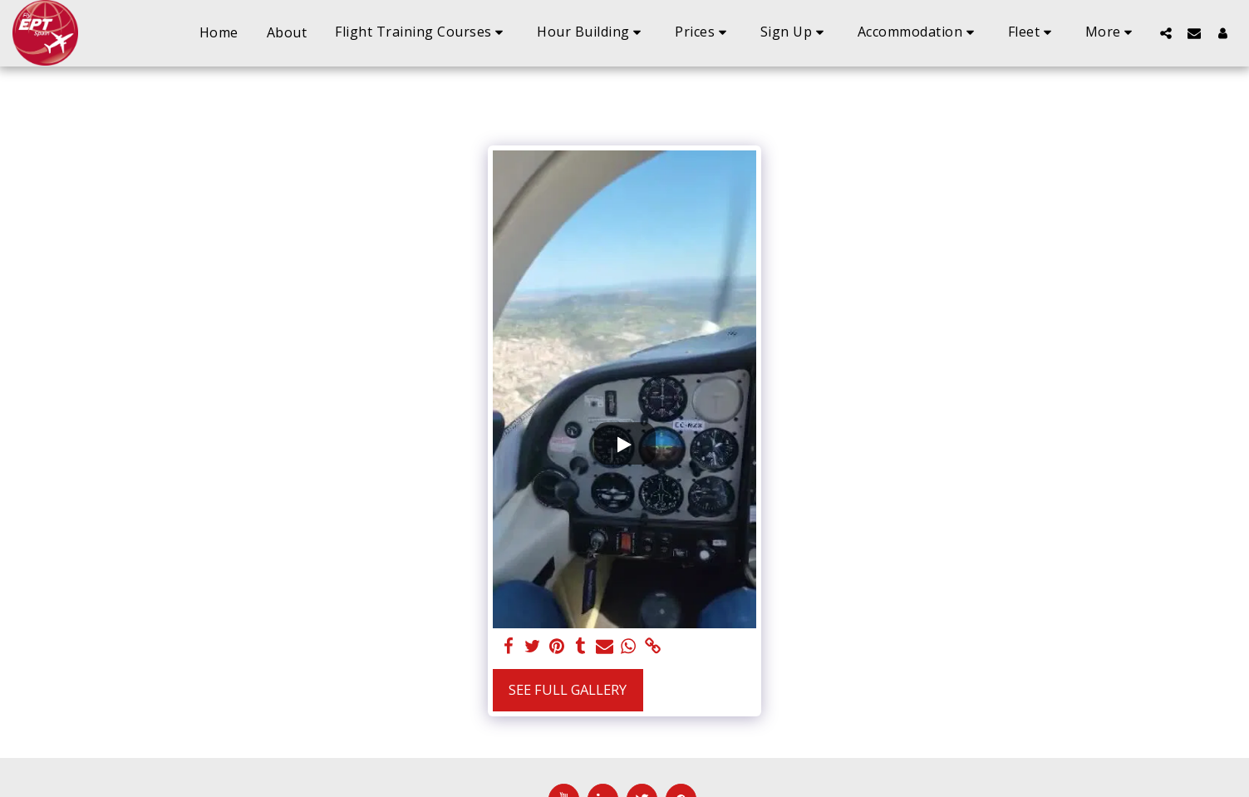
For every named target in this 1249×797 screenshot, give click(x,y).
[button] (422, 32)
